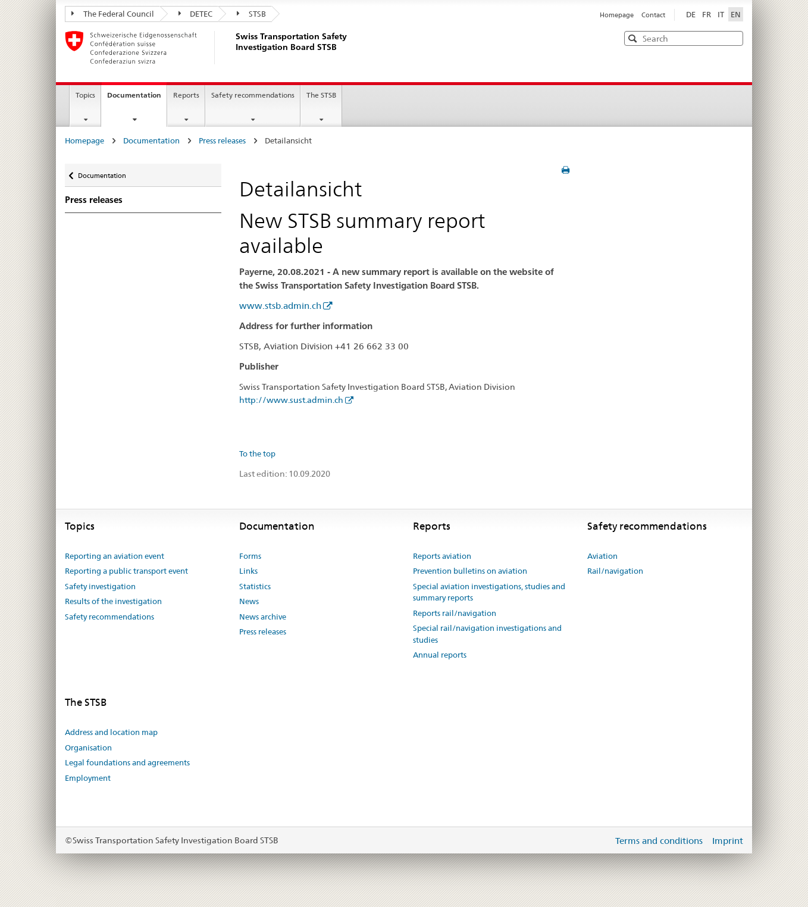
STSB (251, 14)
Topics (85, 94)
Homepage (617, 15)
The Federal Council (112, 14)
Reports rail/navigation (454, 613)
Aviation (602, 556)
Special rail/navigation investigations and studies (487, 634)
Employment (88, 778)
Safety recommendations (253, 94)
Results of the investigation (113, 601)
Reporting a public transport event (126, 571)
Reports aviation (442, 556)
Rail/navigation (615, 571)
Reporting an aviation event (114, 556)
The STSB (321, 94)
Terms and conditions (660, 840)
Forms (250, 556)
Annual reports (439, 654)
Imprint (727, 840)
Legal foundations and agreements (127, 762)
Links (248, 571)
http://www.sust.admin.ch (291, 400)
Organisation (88, 747)
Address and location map (111, 732)
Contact (653, 15)
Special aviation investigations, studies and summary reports (489, 592)
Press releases (222, 140)
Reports (186, 94)
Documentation (137, 99)
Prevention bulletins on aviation (470, 571)
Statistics (255, 586)
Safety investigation (100, 586)
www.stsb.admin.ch (280, 305)
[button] (733, 38)
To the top (257, 453)
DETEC (195, 14)
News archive (262, 616)
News (249, 601)
